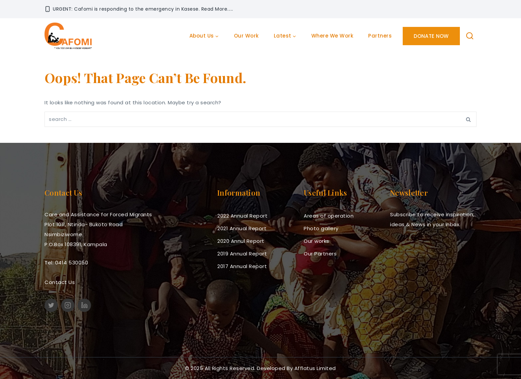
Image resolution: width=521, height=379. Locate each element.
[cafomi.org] (68, 36)
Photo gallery (321, 228)
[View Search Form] (470, 36)
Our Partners (320, 253)
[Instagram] (67, 305)
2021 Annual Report (241, 228)
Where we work (332, 35)
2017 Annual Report (242, 266)
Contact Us (60, 282)
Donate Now (431, 36)
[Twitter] (51, 305)
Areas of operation (329, 215)
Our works (316, 240)
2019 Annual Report (242, 253)
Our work (246, 35)
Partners (380, 35)
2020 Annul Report (240, 240)
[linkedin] (84, 305)
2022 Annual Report (242, 215)
